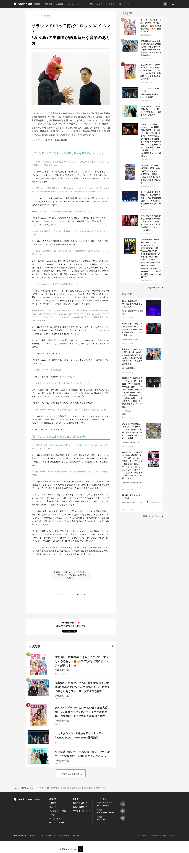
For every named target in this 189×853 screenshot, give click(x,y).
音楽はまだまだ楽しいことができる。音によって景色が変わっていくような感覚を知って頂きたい (70, 575)
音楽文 (75, 799)
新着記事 (48, 4)
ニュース (70, 4)
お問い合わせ (64, 835)
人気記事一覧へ (152, 287)
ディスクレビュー (56, 822)
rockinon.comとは (20, 835)
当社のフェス (124, 4)
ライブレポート (55, 818)
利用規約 (33, 835)
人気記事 (59, 4)
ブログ (99, 4)
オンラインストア (80, 810)
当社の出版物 (78, 806)
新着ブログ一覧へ (151, 516)
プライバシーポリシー (48, 835)
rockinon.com (27, 4)
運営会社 (75, 835)
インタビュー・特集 (85, 4)
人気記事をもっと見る (69, 773)
